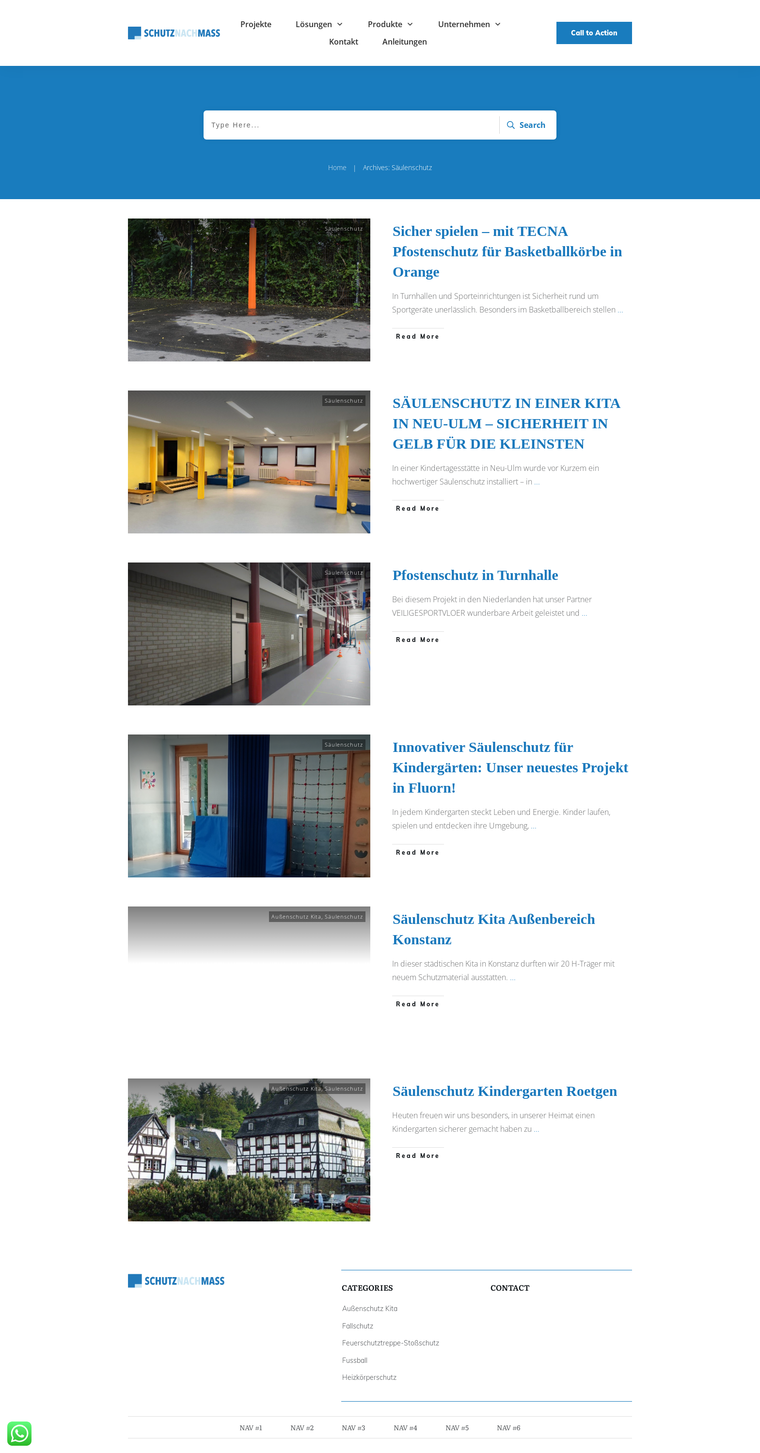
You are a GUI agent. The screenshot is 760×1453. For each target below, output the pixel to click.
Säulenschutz (344, 228)
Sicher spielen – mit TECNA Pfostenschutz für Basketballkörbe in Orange (507, 251)
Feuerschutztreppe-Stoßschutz (390, 1343)
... (620, 309)
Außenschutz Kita (296, 916)
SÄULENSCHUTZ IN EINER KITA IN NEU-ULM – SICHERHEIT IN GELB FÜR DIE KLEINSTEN (506, 423)
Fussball (354, 1360)
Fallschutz (357, 1326)
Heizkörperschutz (369, 1377)
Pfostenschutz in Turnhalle (475, 575)
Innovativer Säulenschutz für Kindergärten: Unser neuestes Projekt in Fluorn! (510, 767)
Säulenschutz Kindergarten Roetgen (505, 1091)
